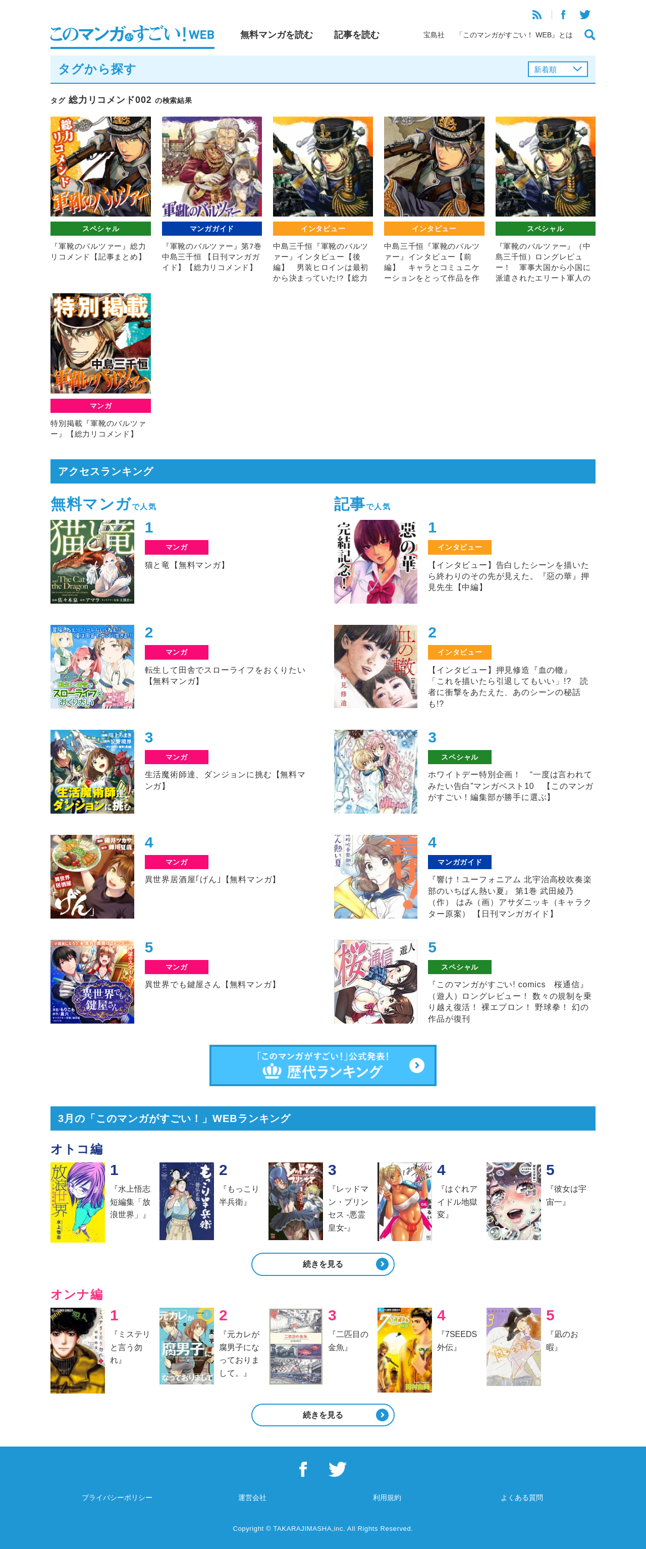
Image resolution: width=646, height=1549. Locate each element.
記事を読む (357, 35)
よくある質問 (522, 1497)
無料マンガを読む (276, 35)
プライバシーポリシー (117, 1497)
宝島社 (434, 35)
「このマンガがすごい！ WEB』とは (514, 35)
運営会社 (252, 1497)
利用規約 (387, 1497)
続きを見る (323, 1264)
